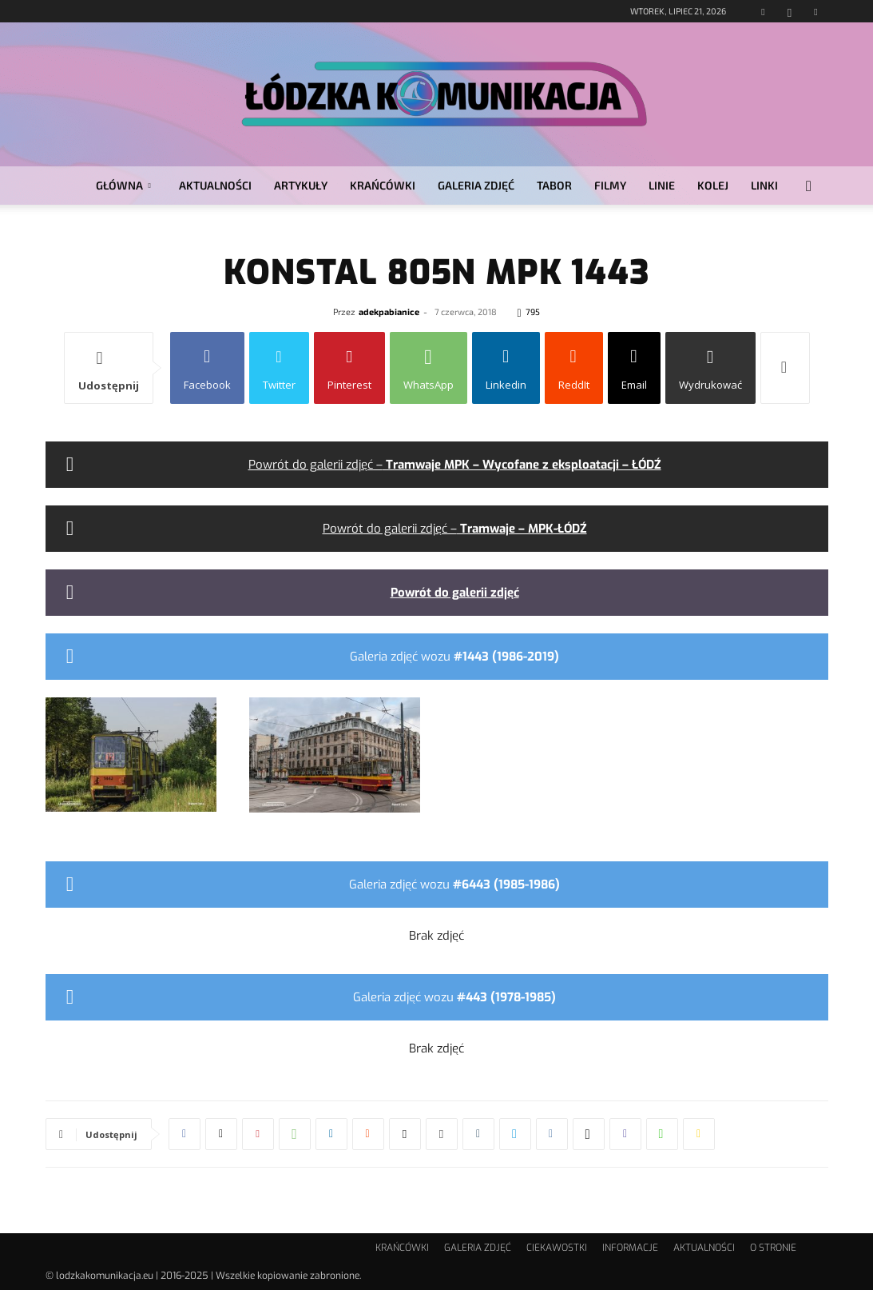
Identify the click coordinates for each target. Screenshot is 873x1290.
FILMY (610, 185)
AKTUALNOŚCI (215, 185)
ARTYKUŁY (300, 185)
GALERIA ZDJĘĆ (476, 185)
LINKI (764, 185)
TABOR (554, 185)
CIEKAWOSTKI (556, 1247)
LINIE (662, 185)
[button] (809, 186)
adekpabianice (389, 311)
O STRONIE (773, 1247)
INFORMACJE (630, 1247)
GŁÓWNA (123, 185)
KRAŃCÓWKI (382, 185)
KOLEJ (712, 185)
